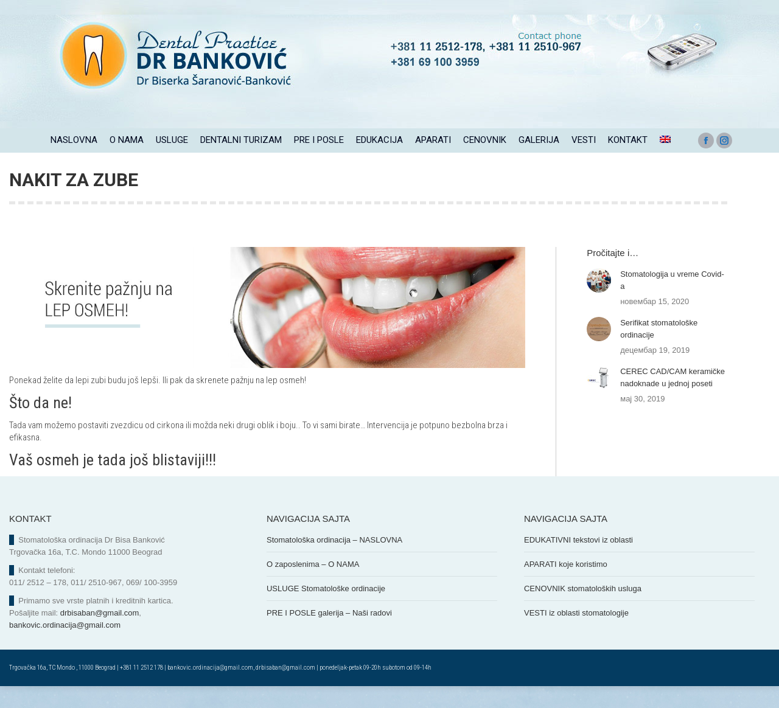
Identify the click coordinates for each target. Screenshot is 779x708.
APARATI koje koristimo (565, 586)
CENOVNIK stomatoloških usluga (582, 610)
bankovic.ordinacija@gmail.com (65, 646)
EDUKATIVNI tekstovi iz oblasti (578, 561)
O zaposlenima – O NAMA (313, 586)
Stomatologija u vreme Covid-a (672, 302)
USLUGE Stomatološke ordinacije (326, 610)
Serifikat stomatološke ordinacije (658, 350)
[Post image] (599, 302)
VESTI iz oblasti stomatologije (576, 634)
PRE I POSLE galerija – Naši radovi (329, 634)
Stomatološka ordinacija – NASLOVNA (334, 561)
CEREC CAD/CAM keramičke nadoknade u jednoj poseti (672, 399)
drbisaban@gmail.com (99, 634)
